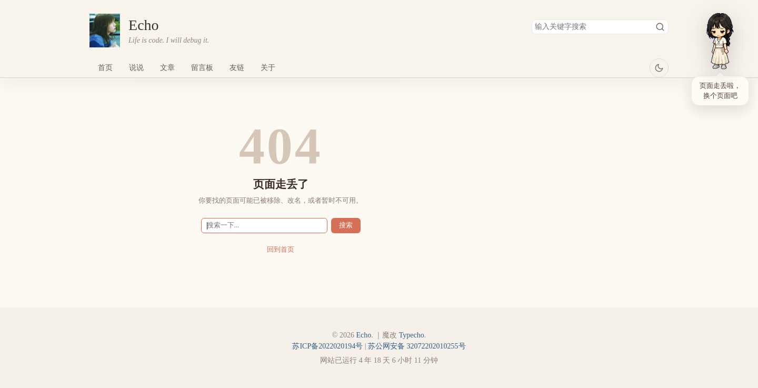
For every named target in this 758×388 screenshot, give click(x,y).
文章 (167, 68)
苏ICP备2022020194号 (327, 346)
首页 (105, 68)
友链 (237, 68)
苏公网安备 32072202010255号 (417, 346)
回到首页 (280, 249)
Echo (143, 25)
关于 (268, 68)
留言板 (202, 68)
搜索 (660, 27)
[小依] (720, 41)
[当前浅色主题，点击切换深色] (659, 67)
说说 (136, 68)
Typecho (411, 335)
